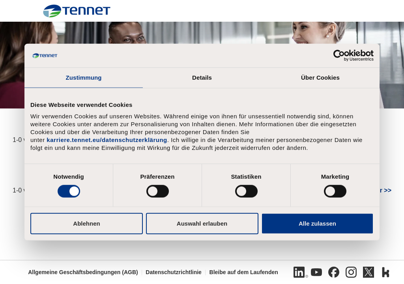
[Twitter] (368, 272)
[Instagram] (351, 272)
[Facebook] (333, 272)
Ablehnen (86, 223)
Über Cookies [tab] (320, 77)
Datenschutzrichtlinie (174, 272)
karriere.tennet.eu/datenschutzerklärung (107, 139)
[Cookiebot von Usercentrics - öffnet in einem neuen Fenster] (339, 56)
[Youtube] (316, 272)
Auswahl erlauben (202, 223)
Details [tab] (202, 77)
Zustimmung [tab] (84, 77)
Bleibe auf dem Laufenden (243, 272)
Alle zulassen (317, 223)
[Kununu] (385, 272)
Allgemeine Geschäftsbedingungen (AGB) (83, 272)
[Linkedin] (299, 272)
